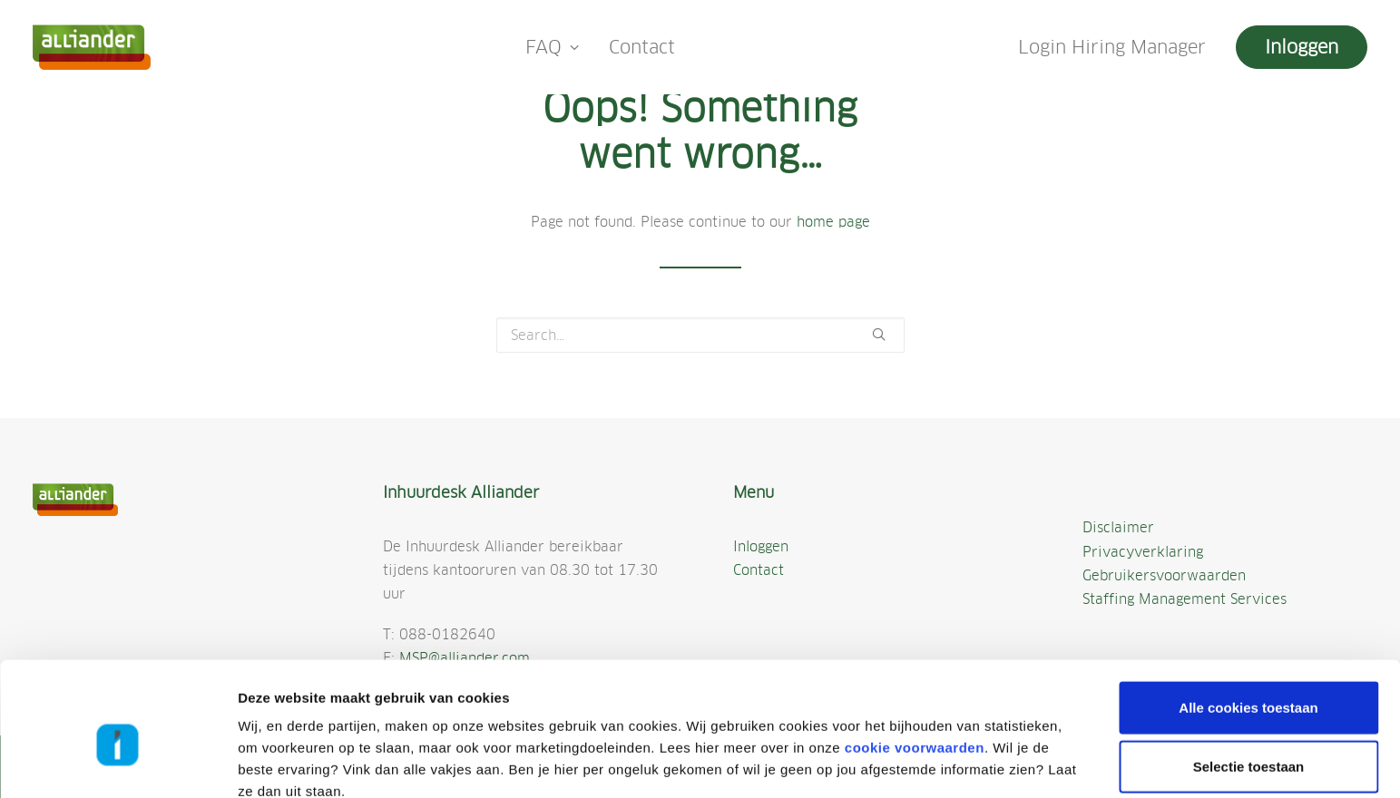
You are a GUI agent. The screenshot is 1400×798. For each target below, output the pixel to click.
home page (833, 221)
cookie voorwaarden (914, 659)
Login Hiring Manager (1112, 47)
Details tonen (973, 762)
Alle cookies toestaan (1248, 620)
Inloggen (760, 546)
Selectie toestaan (1249, 679)
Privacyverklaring (1142, 552)
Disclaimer (1118, 527)
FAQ (552, 47)
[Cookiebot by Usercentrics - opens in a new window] (117, 762)
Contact (642, 47)
